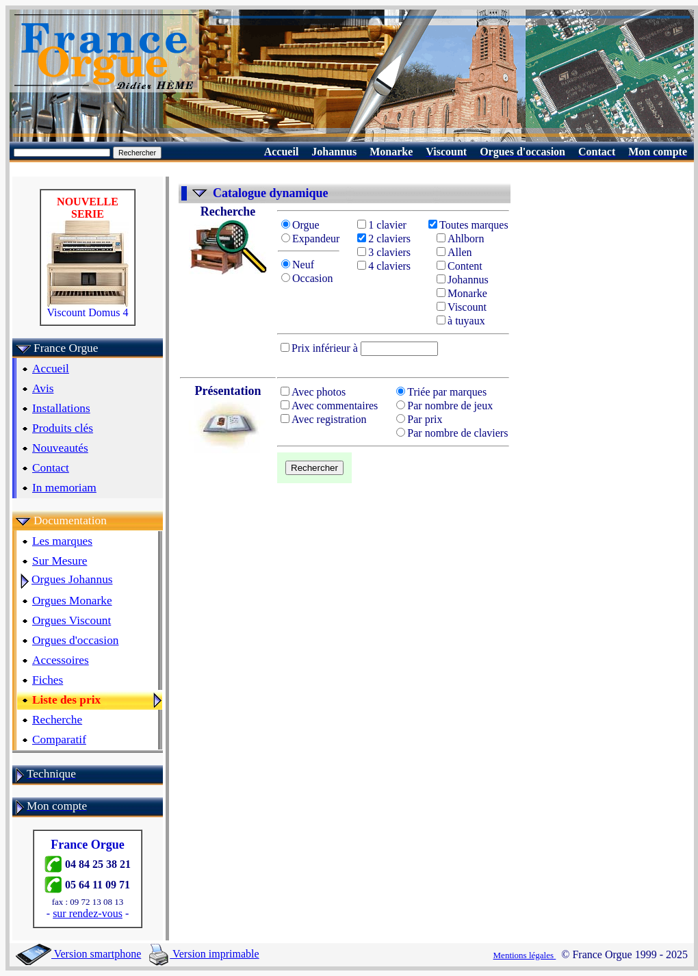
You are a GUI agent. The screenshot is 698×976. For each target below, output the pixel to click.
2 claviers (384, 238)
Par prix (419, 419)
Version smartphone (78, 954)
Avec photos (313, 392)
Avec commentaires (329, 405)
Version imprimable (204, 954)
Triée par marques (441, 392)
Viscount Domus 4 (88, 307)
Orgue (300, 225)
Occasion (307, 278)
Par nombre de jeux (444, 405)
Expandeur (310, 238)
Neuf (299, 264)
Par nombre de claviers (452, 433)
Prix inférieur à (321, 348)
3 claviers (384, 252)
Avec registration (323, 419)
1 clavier (381, 225)
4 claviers (384, 266)
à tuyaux (461, 320)
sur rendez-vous (87, 913)
